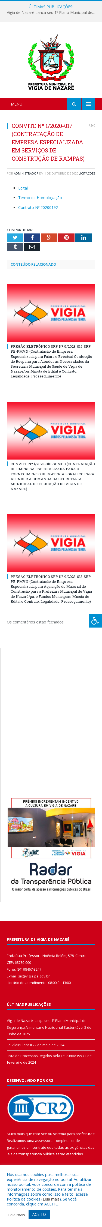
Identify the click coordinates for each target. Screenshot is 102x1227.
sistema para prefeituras (73, 1133)
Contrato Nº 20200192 (38, 207)
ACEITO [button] (39, 1214)
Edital (23, 188)
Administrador (26, 173)
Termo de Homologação (40, 197)
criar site (40, 1133)
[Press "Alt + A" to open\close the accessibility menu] (95, 621)
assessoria (44, 1140)
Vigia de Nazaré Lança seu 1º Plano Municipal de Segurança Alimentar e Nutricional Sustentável (52, 12)
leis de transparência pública (31, 1153)
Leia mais (51, 1199)
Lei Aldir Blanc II (19, 1044)
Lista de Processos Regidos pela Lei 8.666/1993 (45, 1055)
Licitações (87, 173)
